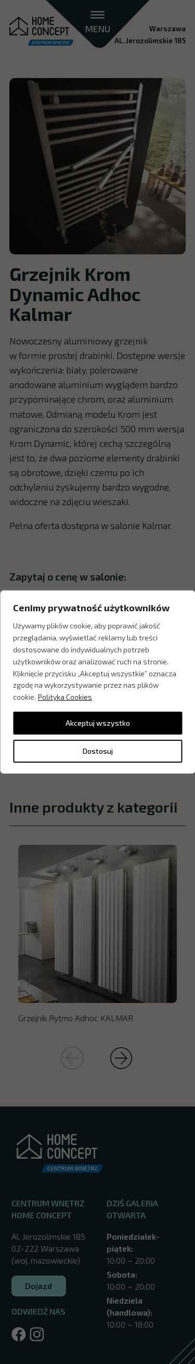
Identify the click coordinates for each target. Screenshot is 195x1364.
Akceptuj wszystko (98, 722)
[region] (97, 682)
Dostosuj (98, 751)
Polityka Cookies (65, 696)
